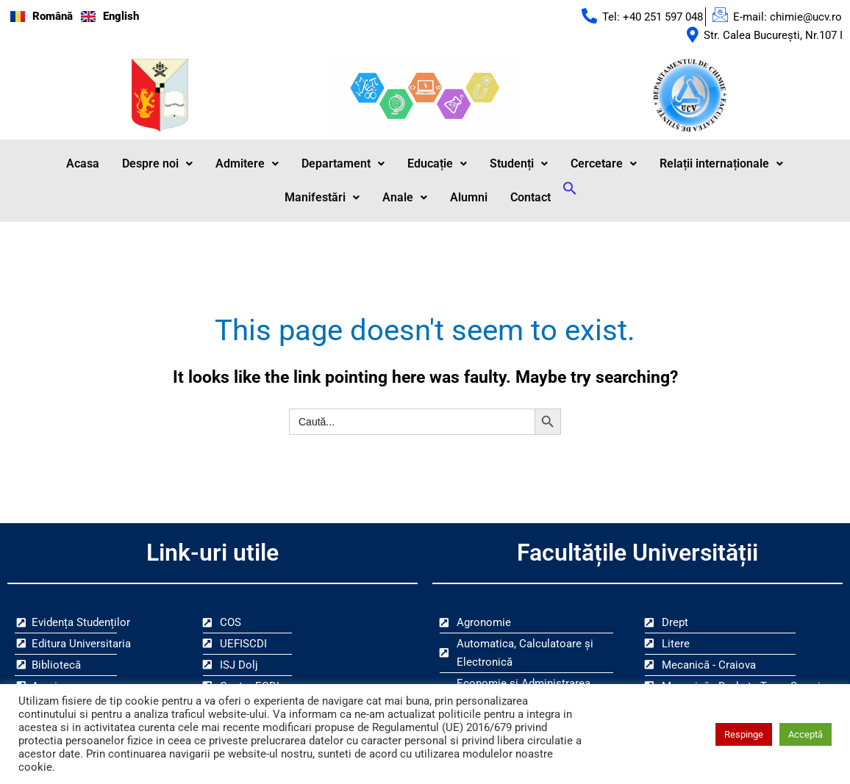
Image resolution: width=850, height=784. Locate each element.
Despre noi (157, 164)
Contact (530, 198)
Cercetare (604, 164)
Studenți (519, 164)
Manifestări (322, 198)
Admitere (247, 164)
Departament (343, 164)
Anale (404, 198)
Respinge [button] (743, 734)
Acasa (82, 164)
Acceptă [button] (805, 734)
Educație (437, 164)
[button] (157, 164)
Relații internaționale (721, 164)
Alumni (469, 198)
